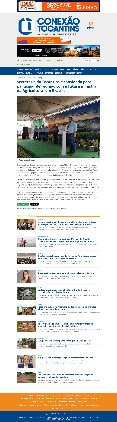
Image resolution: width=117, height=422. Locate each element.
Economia (29, 69)
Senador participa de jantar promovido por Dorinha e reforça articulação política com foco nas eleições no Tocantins (67, 223)
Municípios (59, 60)
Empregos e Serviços (74, 73)
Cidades (40, 253)
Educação (39, 73)
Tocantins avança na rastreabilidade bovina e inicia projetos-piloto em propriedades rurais (67, 308)
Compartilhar (23, 204)
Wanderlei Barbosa (53, 395)
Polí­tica (38, 69)
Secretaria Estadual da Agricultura (32, 208)
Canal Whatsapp (23, 64)
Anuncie (42, 60)
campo (77, 395)
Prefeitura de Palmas (58, 408)
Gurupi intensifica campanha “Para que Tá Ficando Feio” (64, 340)
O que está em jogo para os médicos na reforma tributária (66, 273)
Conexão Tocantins (26, 417)
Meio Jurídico (72, 69)
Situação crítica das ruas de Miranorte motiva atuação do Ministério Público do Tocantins (65, 375)
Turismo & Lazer (43, 237)
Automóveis (52, 402)
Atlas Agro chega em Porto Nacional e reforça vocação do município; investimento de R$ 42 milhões (65, 324)
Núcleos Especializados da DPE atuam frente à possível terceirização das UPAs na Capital (64, 291)
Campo (62, 69)
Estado (20, 69)
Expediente (33, 60)
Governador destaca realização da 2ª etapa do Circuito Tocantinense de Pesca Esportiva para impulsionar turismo (66, 240)
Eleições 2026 (68, 395)
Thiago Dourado (61, 208)
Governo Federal (72, 405)
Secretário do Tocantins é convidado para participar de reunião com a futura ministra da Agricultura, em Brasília (56, 86)
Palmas (29, 73)
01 (24, 78)
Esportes (49, 73)
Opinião (54, 69)
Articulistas (40, 395)
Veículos (84, 69)
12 (27, 78)
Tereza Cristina (50, 208)
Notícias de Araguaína (67, 402)
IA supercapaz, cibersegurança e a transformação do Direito (67, 357)
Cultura (20, 73)
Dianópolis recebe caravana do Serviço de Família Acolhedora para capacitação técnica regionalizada (67, 257)
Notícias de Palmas (53, 398)
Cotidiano (59, 73)
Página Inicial (22, 60)
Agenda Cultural (57, 405)
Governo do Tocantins (89, 398)
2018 (29, 78)
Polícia (46, 405)
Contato (50, 60)
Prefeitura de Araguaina (89, 405)
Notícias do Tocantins (70, 398)
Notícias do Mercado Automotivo (32, 398)
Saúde (47, 69)
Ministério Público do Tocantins (30, 405)
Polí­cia (93, 69)
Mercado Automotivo (37, 402)
